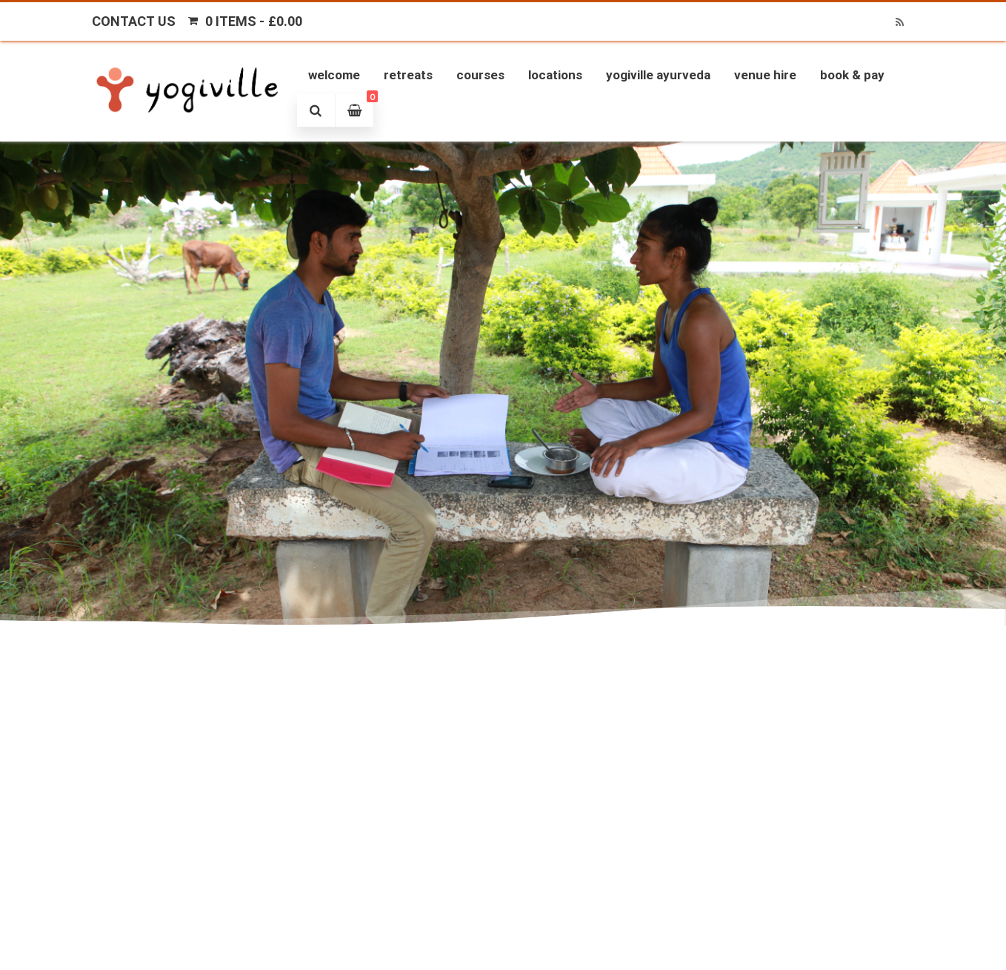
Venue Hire (765, 74)
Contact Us (134, 21)
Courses (480, 74)
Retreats (408, 74)
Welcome (334, 74)
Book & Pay (852, 74)
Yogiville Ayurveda (658, 74)
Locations (555, 74)
